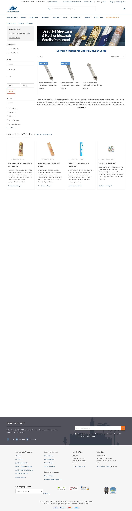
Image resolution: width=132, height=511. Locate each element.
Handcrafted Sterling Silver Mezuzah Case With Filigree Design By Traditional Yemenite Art (70, 84)
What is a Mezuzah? (107, 163)
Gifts (65, 17)
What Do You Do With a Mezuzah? (78, 164)
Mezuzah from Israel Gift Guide (49, 164)
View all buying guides (44, 134)
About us (18, 456)
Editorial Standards (21, 473)
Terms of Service (49, 466)
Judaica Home (11, 23)
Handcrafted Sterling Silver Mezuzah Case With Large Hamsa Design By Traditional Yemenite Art (48, 84)
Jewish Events (75, 17)
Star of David (98, 17)
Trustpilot (46, 493)
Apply (11, 91)
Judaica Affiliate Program (23, 466)
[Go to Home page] (13, 8)
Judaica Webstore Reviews (24, 470)
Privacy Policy (90, 436)
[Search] (20, 64)
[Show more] (13, 128)
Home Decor (34, 17)
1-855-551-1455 (104, 466)
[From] (13, 85)
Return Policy (48, 463)
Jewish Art (45, 17)
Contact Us (19, 459)
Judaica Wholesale (21, 463)
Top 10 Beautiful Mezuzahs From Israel (20, 164)
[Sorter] (117, 57)
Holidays (87, 17)
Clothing (56, 17)
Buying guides (120, 1)
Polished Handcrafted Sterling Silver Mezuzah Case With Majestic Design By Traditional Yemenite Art (92, 84)
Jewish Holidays (20, 477)
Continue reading (14, 186)
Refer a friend (52, 2)
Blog (111, 2)
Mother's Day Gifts (112, 17)
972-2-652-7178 (80, 466)
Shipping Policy (49, 459)
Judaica (23, 17)
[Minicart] (124, 9)
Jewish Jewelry (11, 17)
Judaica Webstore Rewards (71, 2)
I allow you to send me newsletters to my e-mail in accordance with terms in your (99, 435)
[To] (27, 85)
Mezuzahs (30, 23)
